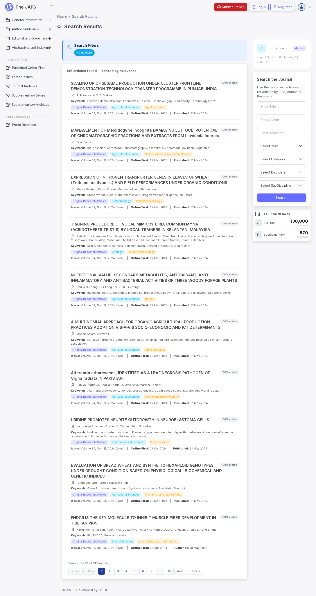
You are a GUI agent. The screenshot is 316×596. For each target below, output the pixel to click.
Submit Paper (230, 7)
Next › (181, 571)
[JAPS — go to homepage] (20, 7)
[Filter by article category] (281, 159)
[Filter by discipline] (281, 172)
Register (282, 7)
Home (62, 16)
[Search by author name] (281, 120)
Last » (196, 571)
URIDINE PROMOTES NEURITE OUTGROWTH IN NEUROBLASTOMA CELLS (140, 419)
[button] (52, 7)
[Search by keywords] (281, 133)
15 (169, 571)
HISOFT (104, 590)
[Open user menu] (304, 7)
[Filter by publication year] (281, 146)
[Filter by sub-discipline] (281, 185)
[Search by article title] (281, 106)
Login (259, 7)
